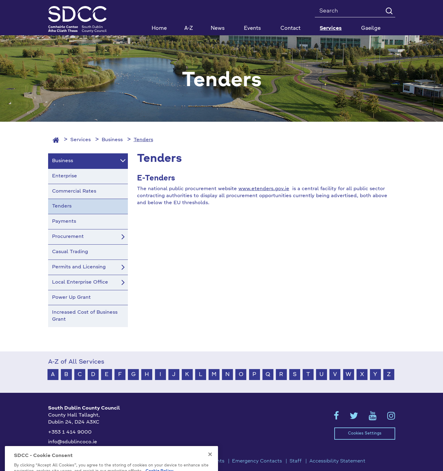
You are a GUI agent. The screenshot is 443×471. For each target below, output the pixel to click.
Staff (296, 461)
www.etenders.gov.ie (263, 189)
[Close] (210, 463)
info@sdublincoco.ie (72, 442)
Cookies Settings (364, 433)
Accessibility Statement (337, 461)
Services (80, 140)
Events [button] (252, 28)
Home (159, 28)
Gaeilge (371, 28)
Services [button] (331, 28)
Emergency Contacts (257, 461)
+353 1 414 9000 (70, 432)
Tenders (143, 140)
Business (112, 140)
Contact (290, 28)
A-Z (188, 28)
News (218, 28)
